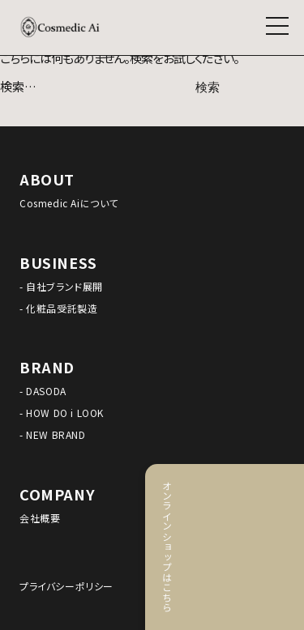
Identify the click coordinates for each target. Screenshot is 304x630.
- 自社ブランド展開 (61, 286)
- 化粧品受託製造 (58, 308)
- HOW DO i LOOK (61, 412)
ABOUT (47, 178)
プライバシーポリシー (66, 586)
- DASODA (42, 391)
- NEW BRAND (52, 434)
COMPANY (57, 493)
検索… (18, 86)
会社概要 (39, 518)
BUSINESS (58, 262)
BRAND (47, 366)
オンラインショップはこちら (283, 546)
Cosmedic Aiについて (68, 203)
